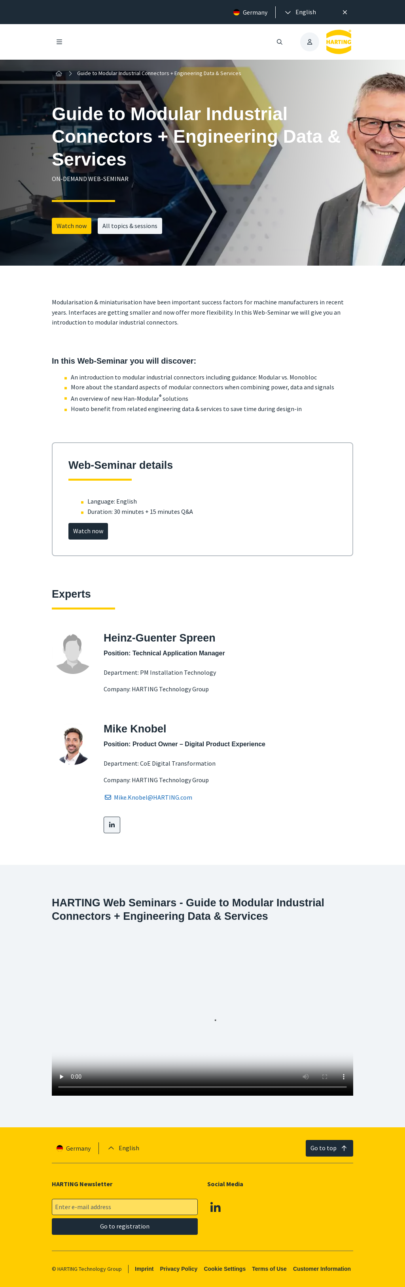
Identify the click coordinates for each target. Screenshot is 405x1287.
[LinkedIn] (112, 825)
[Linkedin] (215, 1207)
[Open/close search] (280, 42)
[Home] (59, 73)
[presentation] (300, 12)
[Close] (345, 12)
